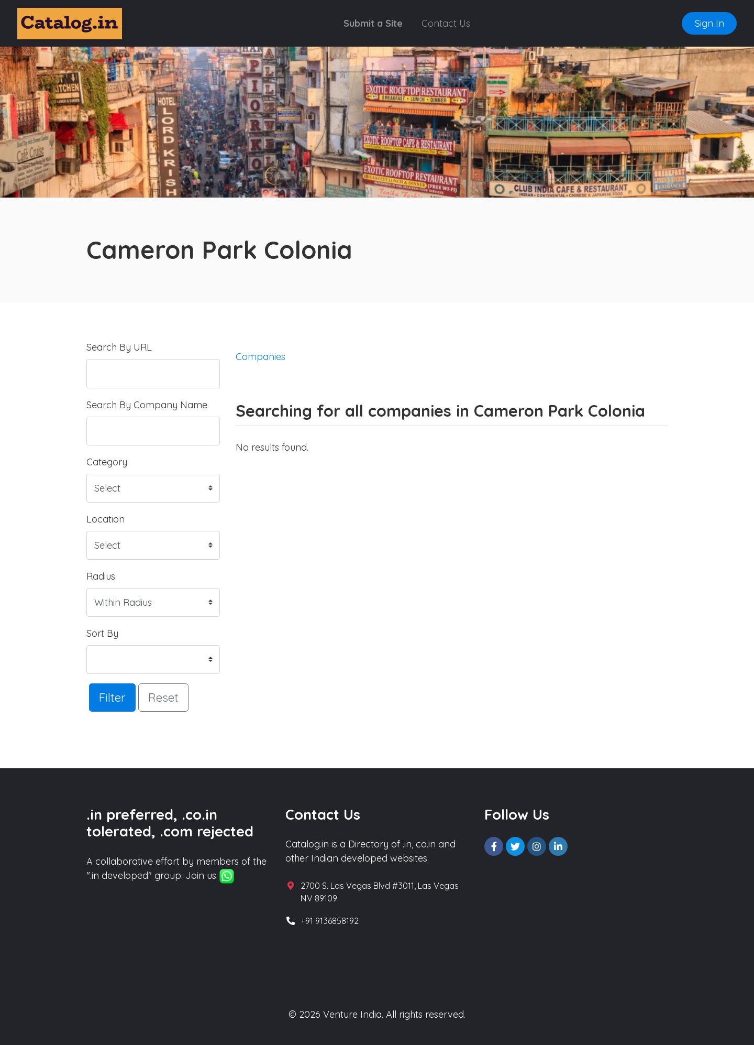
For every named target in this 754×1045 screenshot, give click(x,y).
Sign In (709, 23)
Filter (112, 697)
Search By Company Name (146, 405)
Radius (100, 576)
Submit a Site (373, 23)
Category (106, 462)
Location (105, 519)
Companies (260, 357)
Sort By (102, 633)
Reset (163, 697)
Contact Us (446, 23)
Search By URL (119, 347)
